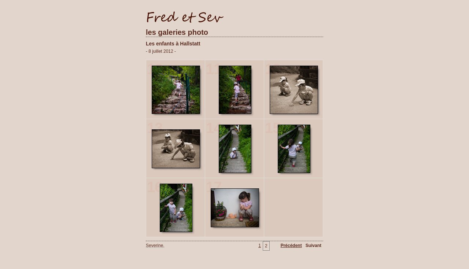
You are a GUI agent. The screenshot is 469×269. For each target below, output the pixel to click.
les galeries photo (177, 32)
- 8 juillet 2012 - (161, 51)
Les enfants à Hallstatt (173, 44)
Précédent (291, 245)
